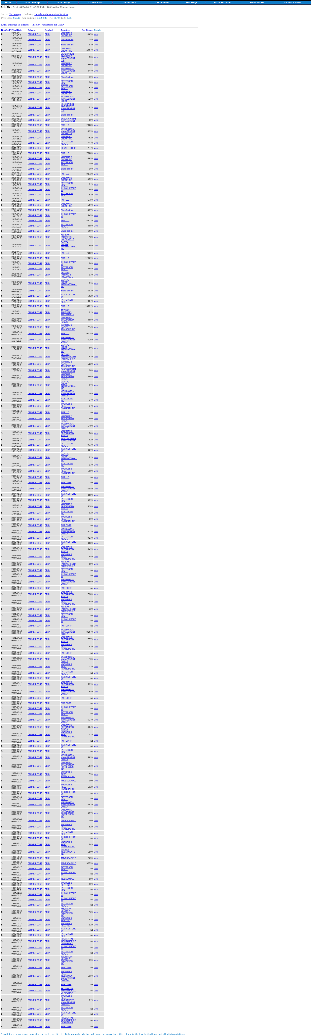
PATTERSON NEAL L (67, 82)
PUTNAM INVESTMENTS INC (68, 852)
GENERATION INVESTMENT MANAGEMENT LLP (68, 57)
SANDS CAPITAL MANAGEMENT (68, 120)
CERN (47, 34)
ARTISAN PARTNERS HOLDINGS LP (67, 237)
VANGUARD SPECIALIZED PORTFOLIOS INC (67, 766)
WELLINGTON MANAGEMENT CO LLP (68, 339)
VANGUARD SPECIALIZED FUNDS (67, 320)
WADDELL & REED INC (66, 884)
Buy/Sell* (6, 30)
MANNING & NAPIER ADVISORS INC (68, 327)
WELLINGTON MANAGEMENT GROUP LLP (68, 71)
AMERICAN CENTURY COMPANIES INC (67, 912)
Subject (32, 30)
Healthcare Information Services (51, 14)
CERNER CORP (35, 45)
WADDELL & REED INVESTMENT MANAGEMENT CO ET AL (68, 975)
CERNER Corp (34, 34)
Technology (15, 14)
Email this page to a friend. (15, 24)
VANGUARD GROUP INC (66, 34)
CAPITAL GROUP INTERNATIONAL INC (69, 245)
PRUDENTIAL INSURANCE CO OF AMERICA (68, 941)
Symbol (49, 30)
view (96, 34)
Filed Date (17, 30)
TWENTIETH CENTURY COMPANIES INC (67, 960)
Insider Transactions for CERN (48, 24)
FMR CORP (66, 482)
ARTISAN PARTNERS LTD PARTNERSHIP (68, 356)
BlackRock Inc (67, 39)
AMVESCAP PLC (68, 781)
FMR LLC (65, 125)
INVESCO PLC (67, 879)
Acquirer (65, 30)
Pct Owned (87, 30)
